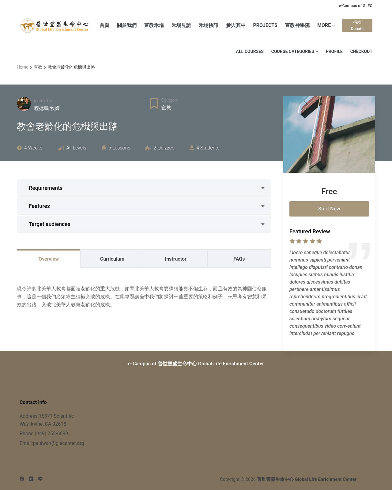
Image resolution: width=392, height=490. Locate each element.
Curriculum (112, 259)
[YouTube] (31, 479)
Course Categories (294, 51)
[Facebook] (22, 479)
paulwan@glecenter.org (58, 443)
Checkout (361, 51)
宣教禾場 (154, 25)
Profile (334, 51)
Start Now (329, 209)
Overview (49, 259)
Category (169, 100)
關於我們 (127, 25)
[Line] (40, 479)
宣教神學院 (297, 25)
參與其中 (236, 25)
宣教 (166, 108)
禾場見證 (181, 25)
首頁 (104, 25)
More (326, 25)
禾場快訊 (208, 25)
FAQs (239, 259)
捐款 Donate (357, 25)
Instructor (43, 100)
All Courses (250, 51)
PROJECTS (265, 25)
